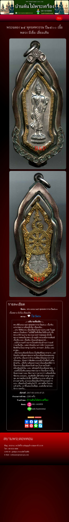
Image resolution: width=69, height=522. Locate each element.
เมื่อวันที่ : (22, 393)
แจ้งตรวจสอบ (30, 417)
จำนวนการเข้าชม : (19, 397)
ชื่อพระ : (23, 309)
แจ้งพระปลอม (38, 417)
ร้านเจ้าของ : (21, 400)
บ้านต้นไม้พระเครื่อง (37, 400)
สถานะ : (23, 317)
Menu (59, 18)
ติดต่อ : (23, 404)
